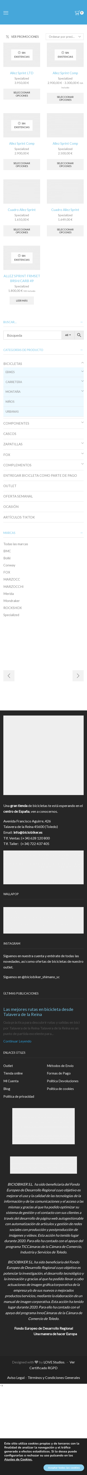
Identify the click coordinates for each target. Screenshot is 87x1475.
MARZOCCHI (13, 586)
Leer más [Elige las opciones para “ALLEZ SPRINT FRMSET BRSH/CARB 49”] (21, 300)
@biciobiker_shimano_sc (41, 977)
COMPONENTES (16, 423)
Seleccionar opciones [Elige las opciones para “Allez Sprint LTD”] (21, 94)
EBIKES (10, 372)
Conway (9, 565)
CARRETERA (14, 382)
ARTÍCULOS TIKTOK (19, 517)
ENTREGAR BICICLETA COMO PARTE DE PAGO (40, 475)
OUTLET (10, 486)
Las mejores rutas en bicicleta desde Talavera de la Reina (38, 1012)
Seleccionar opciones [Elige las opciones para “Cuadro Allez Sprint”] (21, 231)
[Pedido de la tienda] (65, 36)
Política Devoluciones (63, 1081)
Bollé (7, 558)
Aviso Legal (16, 1377)
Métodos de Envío (60, 1066)
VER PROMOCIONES (22, 36)
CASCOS (9, 434)
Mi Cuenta (11, 1081)
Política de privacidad (18, 1096)
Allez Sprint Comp (65, 73)
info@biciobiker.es (27, 832)
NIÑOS (10, 401)
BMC (7, 551)
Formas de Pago (59, 1073)
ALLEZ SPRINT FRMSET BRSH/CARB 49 (22, 278)
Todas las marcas (15, 544)
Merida (8, 594)
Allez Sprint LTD (21, 73)
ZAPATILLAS (13, 444)
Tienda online (13, 1073)
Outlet (8, 1066)
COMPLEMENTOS (17, 465)
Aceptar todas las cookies (64, 1467)
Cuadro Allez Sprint (22, 210)
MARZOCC (11, 579)
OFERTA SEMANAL (18, 496)
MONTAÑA (13, 391)
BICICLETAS (12, 364)
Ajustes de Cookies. (18, 1460)
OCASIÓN (11, 507)
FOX (6, 455)
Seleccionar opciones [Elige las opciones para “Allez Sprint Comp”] (65, 98)
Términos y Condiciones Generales (54, 1377)
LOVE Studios (54, 1362)
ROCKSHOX (12, 608)
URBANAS (12, 411)
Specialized (21, 78)
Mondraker (11, 601)
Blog (6, 1089)
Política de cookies (60, 1089)
